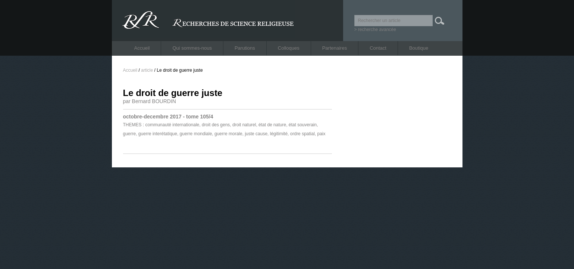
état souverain (303, 124)
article (147, 70)
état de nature (272, 124)
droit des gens (216, 124)
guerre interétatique (157, 133)
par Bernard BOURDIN (149, 101)
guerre (129, 133)
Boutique (418, 48)
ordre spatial (302, 133)
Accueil (142, 48)
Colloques (288, 48)
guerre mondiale (196, 133)
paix (321, 133)
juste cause (256, 133)
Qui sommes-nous (191, 48)
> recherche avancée (375, 29)
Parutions (245, 48)
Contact (378, 48)
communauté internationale (172, 124)
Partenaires (334, 48)
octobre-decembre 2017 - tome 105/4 (168, 117)
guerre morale (228, 133)
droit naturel (244, 124)
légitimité (279, 133)
